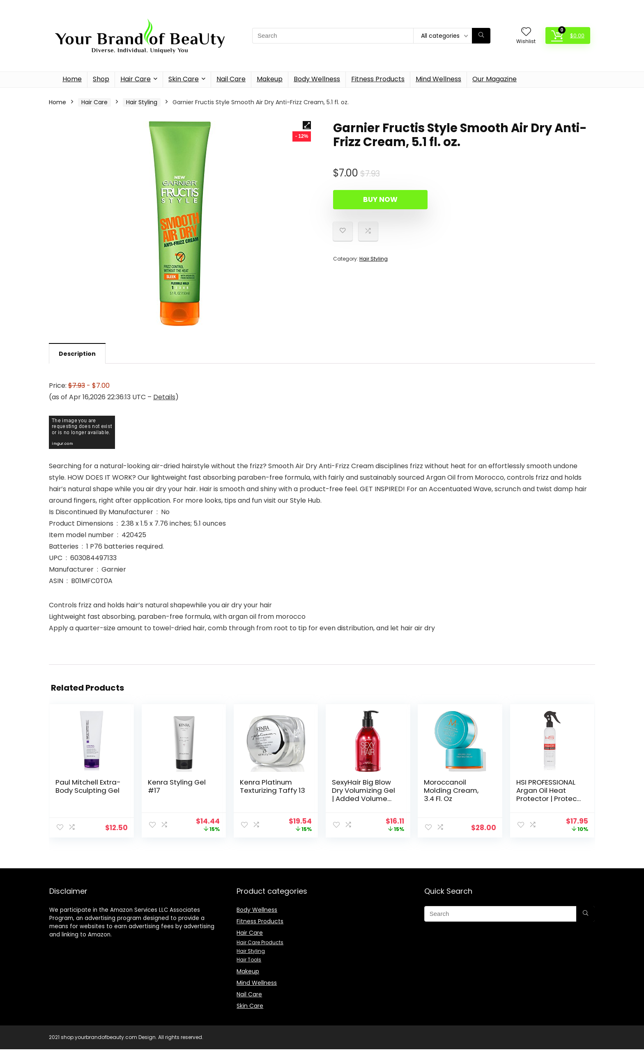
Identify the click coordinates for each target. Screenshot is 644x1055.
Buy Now (380, 199)
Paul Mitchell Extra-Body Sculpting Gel (88, 786)
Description (77, 354)
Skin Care (183, 79)
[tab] (77, 353)
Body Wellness (317, 79)
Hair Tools (249, 959)
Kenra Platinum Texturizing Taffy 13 (272, 786)
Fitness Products (378, 79)
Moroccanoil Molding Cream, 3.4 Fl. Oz (451, 790)
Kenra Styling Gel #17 (177, 786)
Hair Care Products (260, 942)
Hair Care (135, 79)
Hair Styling (141, 102)
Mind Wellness (438, 79)
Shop (101, 79)
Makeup (270, 79)
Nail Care (231, 79)
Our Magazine (494, 79)
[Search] (481, 35)
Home (72, 79)
